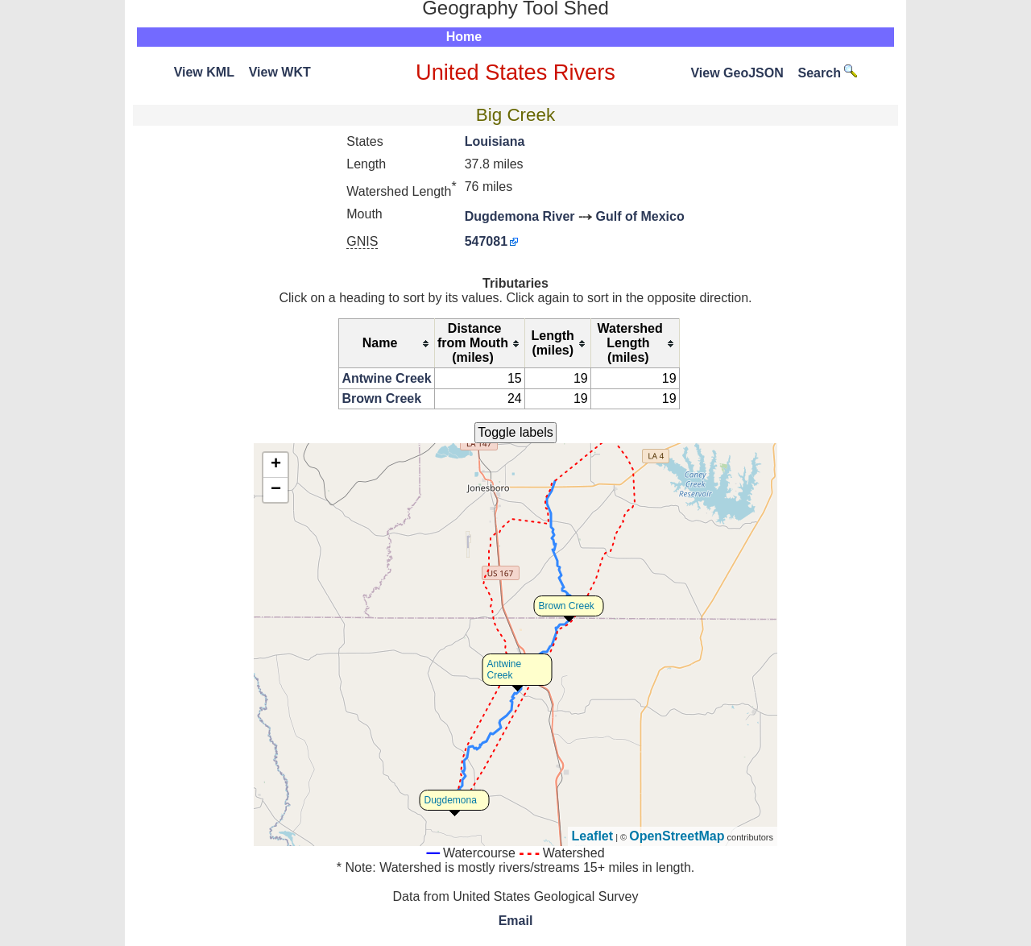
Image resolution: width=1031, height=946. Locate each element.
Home (464, 37)
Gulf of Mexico (639, 216)
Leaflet (593, 836)
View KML (204, 72)
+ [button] (276, 465)
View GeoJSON (736, 73)
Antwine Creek (386, 378)
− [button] (276, 490)
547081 (486, 241)
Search (828, 73)
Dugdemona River (520, 216)
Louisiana (495, 141)
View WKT (280, 72)
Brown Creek (381, 398)
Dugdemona (450, 800)
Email (516, 920)
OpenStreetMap (676, 836)
